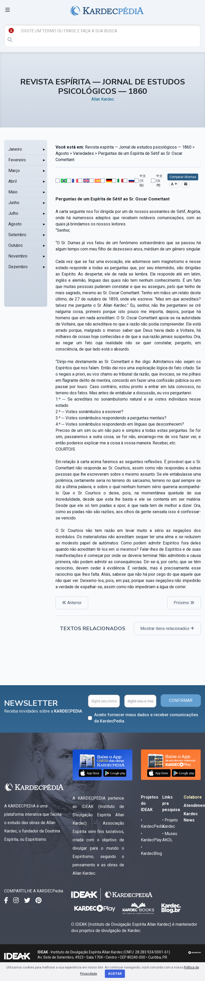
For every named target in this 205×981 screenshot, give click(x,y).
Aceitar (115, 974)
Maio (12, 191)
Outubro (15, 245)
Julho (13, 213)
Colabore (193, 797)
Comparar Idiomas (183, 177)
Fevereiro (17, 159)
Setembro (17, 234)
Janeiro (15, 149)
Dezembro (18, 266)
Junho (13, 202)
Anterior (72, 602)
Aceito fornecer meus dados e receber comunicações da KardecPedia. (146, 718)
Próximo (184, 602)
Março (14, 170)
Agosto (15, 224)
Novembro (17, 256)
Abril (12, 181)
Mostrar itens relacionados (167, 628)
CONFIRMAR (180, 700)
